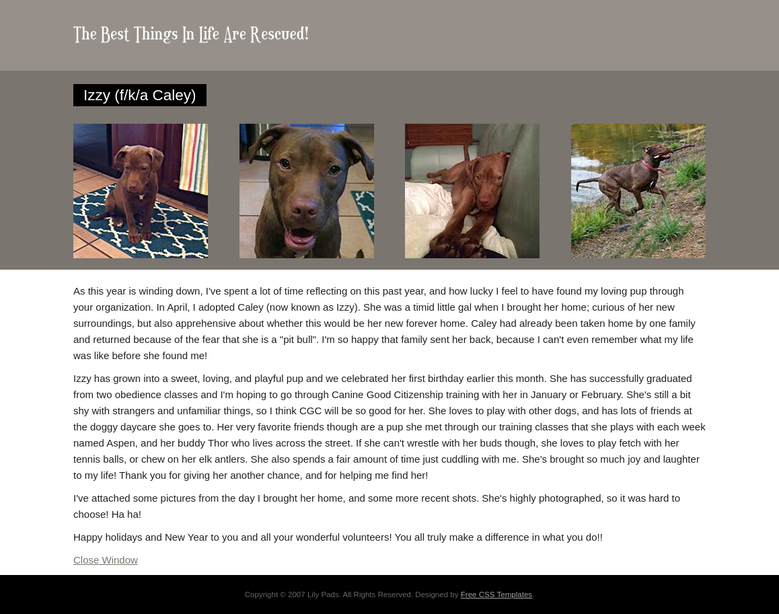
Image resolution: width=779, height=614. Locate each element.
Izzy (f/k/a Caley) (139, 95)
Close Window (105, 560)
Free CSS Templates (496, 594)
